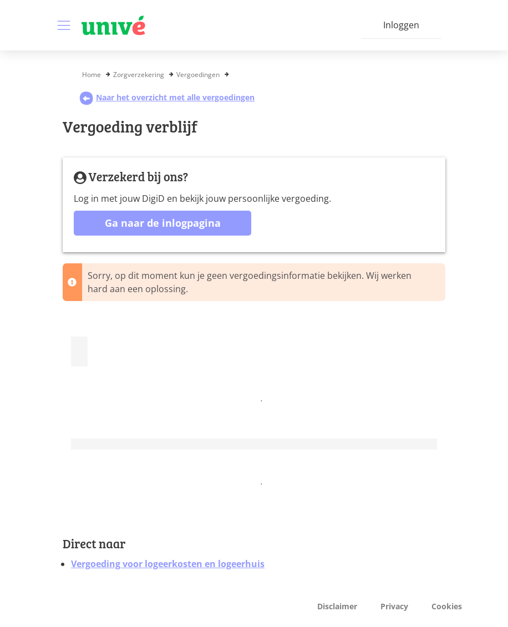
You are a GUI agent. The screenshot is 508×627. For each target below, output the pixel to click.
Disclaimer (337, 606)
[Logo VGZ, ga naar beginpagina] (113, 25)
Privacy (394, 606)
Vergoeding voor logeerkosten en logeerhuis (168, 564)
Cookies (446, 606)
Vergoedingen (198, 74)
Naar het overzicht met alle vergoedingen (167, 97)
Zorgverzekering (138, 74)
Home (91, 74)
